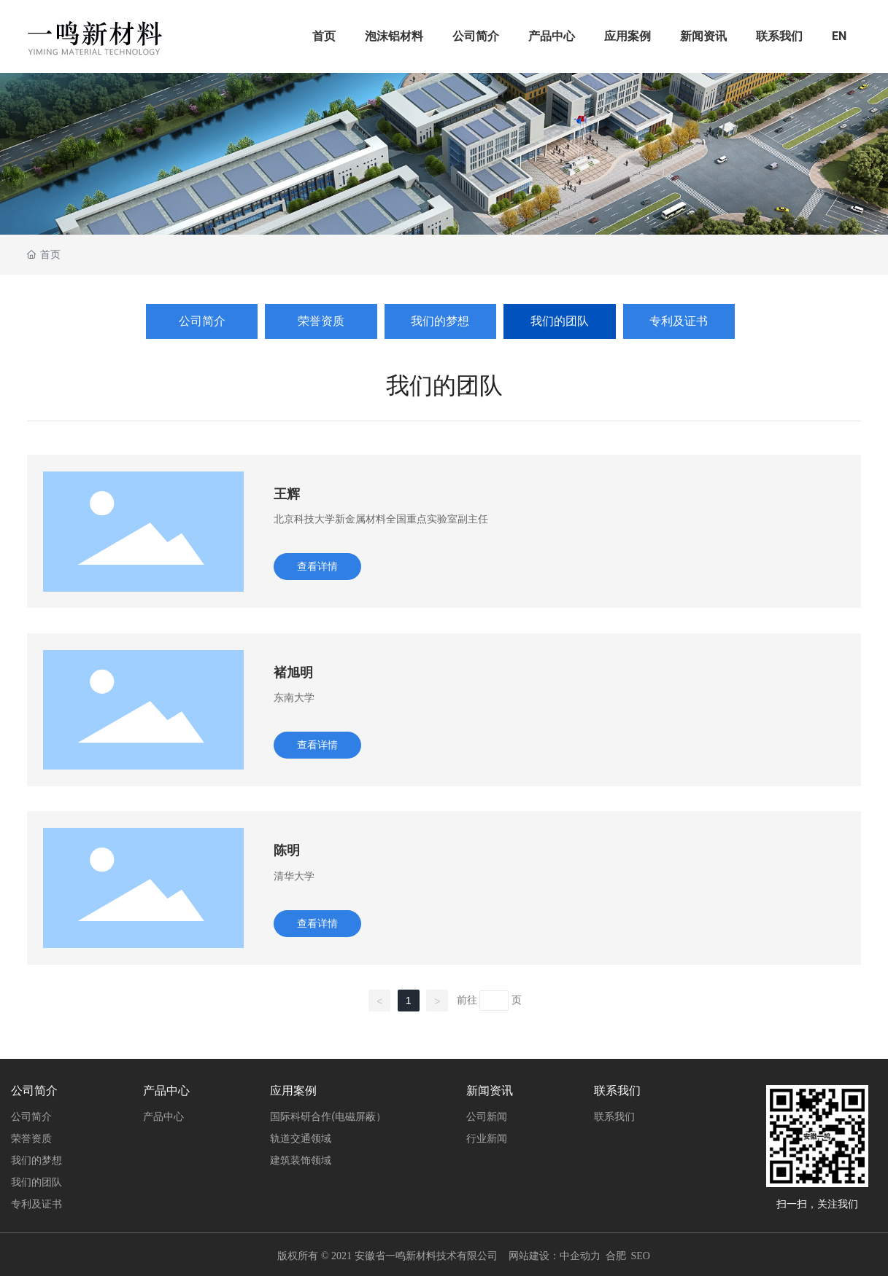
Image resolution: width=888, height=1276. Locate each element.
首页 (324, 36)
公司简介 (475, 36)
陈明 (287, 850)
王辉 (287, 493)
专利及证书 (678, 321)
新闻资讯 (703, 36)
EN (839, 36)
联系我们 (779, 36)
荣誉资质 (321, 321)
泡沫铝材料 (394, 36)
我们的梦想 (440, 321)
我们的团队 (559, 321)
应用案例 (627, 36)
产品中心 (551, 36)
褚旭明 (293, 672)
